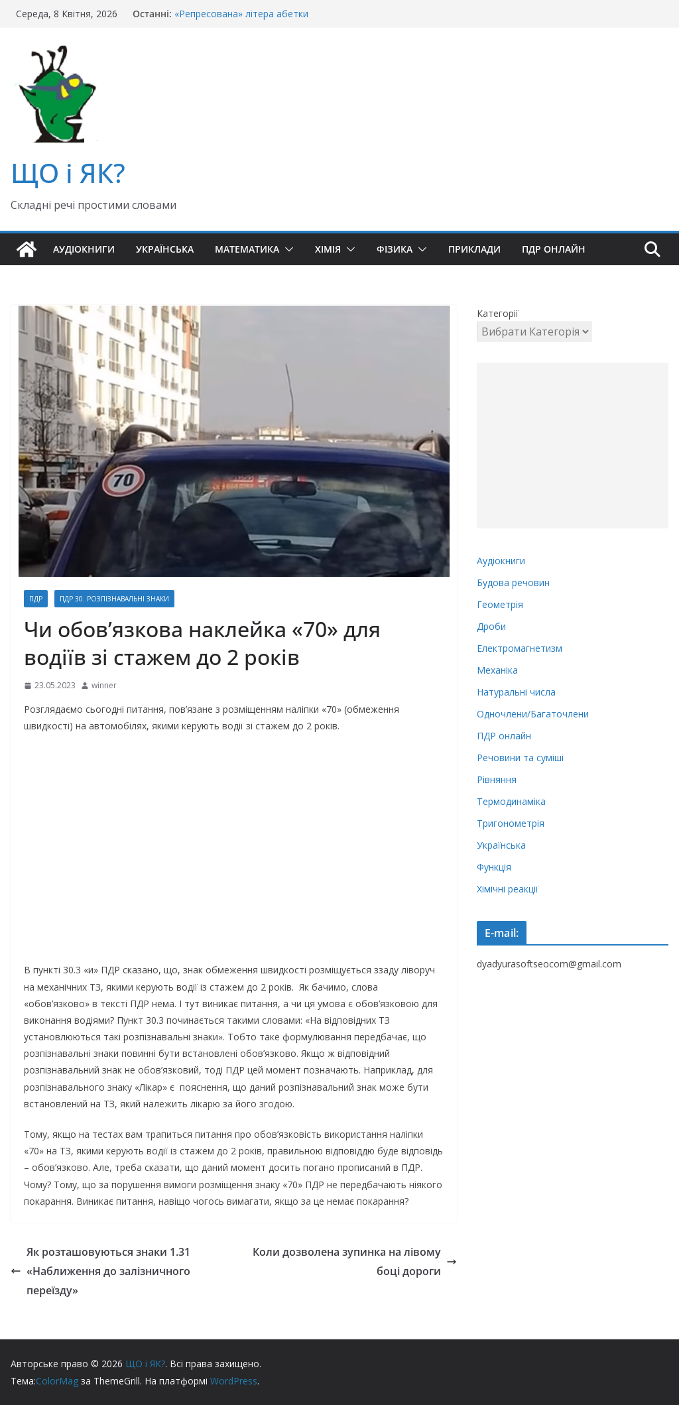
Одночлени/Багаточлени (533, 713)
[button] (286, 249)
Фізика (394, 249)
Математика (247, 249)
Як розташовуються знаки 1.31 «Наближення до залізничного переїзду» (100, 1271)
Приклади (474, 249)
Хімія (328, 249)
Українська (165, 249)
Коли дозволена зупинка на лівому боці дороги (355, 1261)
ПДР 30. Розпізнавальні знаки (114, 598)
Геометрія (500, 604)
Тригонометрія (510, 823)
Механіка (497, 670)
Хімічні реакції (507, 889)
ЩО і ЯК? (68, 172)
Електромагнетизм (519, 648)
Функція (494, 867)
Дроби (491, 626)
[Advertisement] (572, 445)
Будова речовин (513, 582)
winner (104, 685)
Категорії (498, 313)
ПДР (35, 598)
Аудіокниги (84, 249)
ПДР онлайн (554, 249)
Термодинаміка (511, 801)
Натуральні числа (516, 692)
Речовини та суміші (520, 757)
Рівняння (497, 779)
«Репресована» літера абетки (241, 13)
